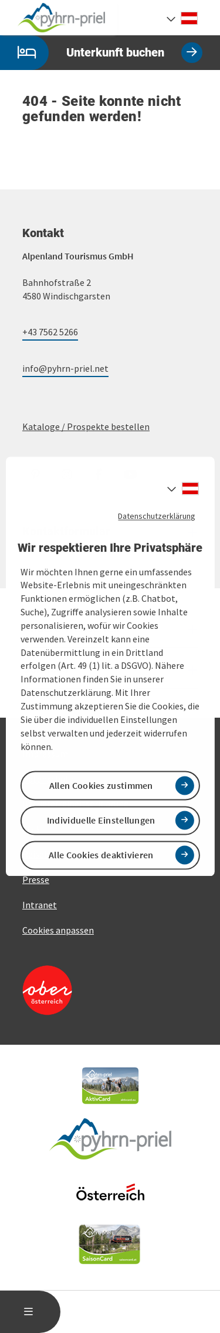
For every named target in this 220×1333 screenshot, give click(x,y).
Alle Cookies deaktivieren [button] (101, 855)
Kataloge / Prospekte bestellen (86, 426)
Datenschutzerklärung (156, 516)
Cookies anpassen (58, 930)
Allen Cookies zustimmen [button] (101, 785)
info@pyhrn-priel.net (65, 368)
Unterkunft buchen (101, 52)
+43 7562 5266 (50, 332)
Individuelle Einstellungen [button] (101, 820)
